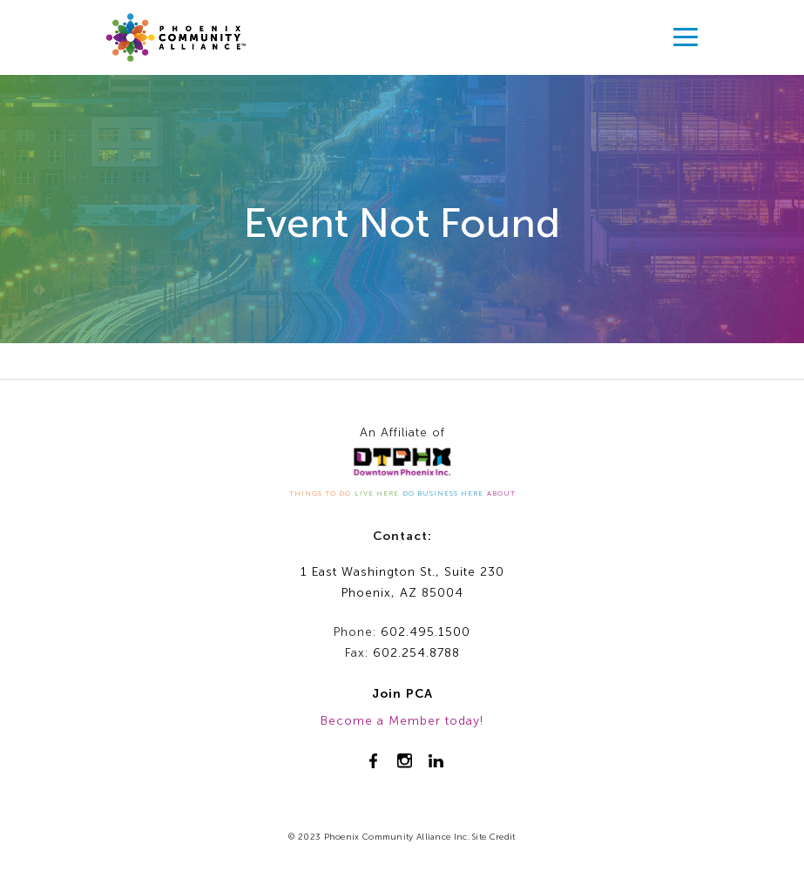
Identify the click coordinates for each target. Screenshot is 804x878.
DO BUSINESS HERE (442, 493)
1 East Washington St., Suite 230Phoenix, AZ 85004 (402, 582)
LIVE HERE (377, 493)
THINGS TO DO (320, 493)
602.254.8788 (416, 652)
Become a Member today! (402, 720)
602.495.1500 (425, 632)
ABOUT (501, 493)
